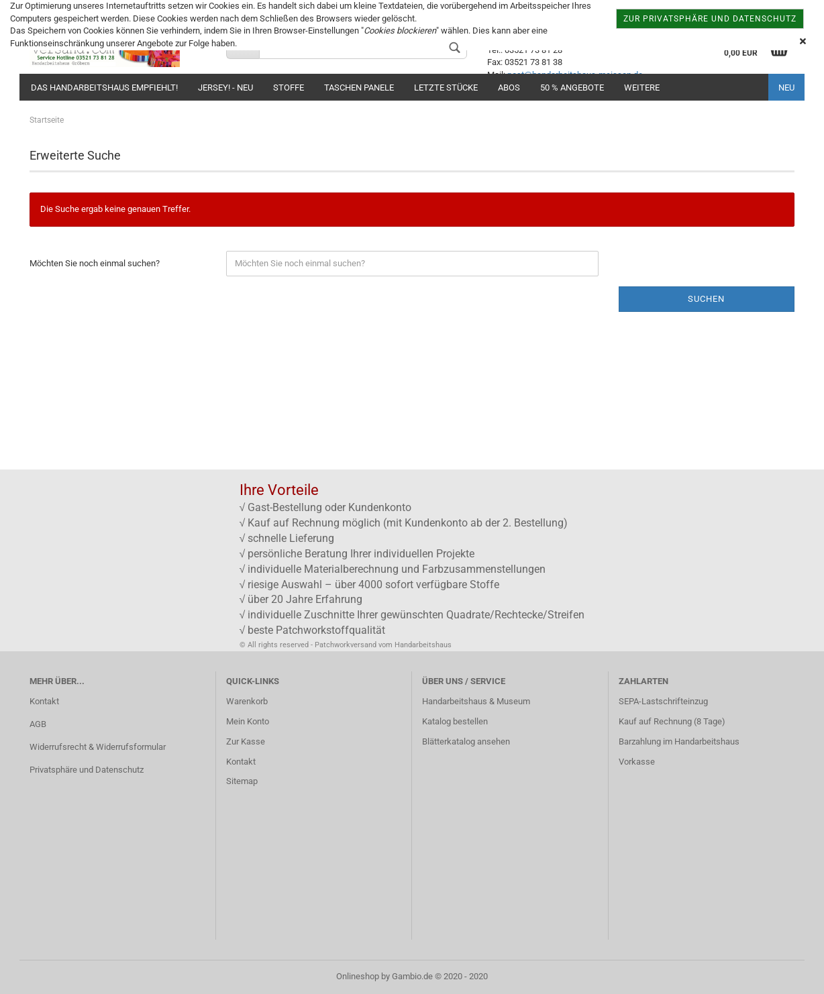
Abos (509, 87)
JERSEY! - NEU (225, 87)
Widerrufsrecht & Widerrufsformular (98, 747)
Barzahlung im (646, 741)
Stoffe (288, 87)
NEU (786, 87)
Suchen (706, 299)
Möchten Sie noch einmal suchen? (95, 263)
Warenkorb (247, 701)
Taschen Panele (359, 87)
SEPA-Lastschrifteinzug (663, 701)
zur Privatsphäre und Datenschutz (709, 18)
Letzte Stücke (446, 87)
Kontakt (44, 701)
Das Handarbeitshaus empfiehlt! (104, 87)
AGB (38, 724)
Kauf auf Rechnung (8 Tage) (672, 721)
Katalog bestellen (455, 721)
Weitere (642, 87)
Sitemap (242, 781)
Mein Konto (247, 721)
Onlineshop (357, 976)
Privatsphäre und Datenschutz (87, 770)
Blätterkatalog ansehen (466, 741)
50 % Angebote (572, 87)
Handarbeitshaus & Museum (476, 701)
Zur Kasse (245, 741)
